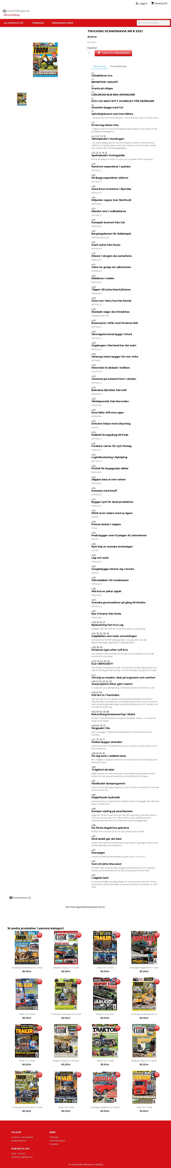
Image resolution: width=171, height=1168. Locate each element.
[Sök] (153, 23)
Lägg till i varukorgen (113, 53)
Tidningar (38, 22)
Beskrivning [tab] (100, 66)
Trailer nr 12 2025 (105, 967)
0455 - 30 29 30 (18, 1153)
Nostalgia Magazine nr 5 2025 (105, 1107)
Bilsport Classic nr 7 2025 (144, 1061)
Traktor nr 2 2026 (105, 1061)
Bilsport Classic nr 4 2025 (65, 967)
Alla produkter (13, 22)
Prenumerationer (62, 22)
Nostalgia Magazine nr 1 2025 (144, 967)
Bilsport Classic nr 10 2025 (66, 1061)
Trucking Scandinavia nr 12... (144, 1014)
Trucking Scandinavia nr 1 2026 (27, 1107)
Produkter (54, 1144)
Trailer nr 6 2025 (66, 1107)
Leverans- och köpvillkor (22, 1137)
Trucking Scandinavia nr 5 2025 (66, 1014)
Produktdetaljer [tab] (118, 66)
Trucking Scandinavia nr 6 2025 (26, 967)
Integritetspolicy (19, 1140)
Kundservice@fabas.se (22, 1157)
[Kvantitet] (91, 53)
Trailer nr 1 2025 (27, 1061)
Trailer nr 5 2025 (27, 1014)
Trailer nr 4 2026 (144, 1107)
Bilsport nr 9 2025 (105, 1014)
